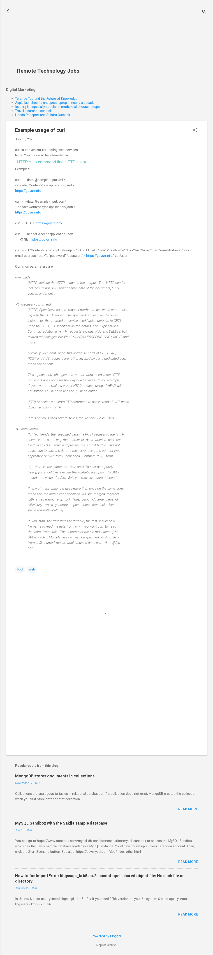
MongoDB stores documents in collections (55, 776)
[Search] (204, 12)
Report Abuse (106, 945)
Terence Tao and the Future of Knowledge (46, 99)
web (32, 569)
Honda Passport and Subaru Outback (42, 115)
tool (20, 569)
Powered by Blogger (106, 936)
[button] (195, 130)
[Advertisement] (50, 36)
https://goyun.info (28, 191)
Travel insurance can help (34, 111)
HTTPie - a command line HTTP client (51, 162)
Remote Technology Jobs (48, 71)
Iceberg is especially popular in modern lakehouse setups (57, 107)
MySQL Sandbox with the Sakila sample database (61, 823)
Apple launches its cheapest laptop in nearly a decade (55, 103)
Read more (188, 809)
